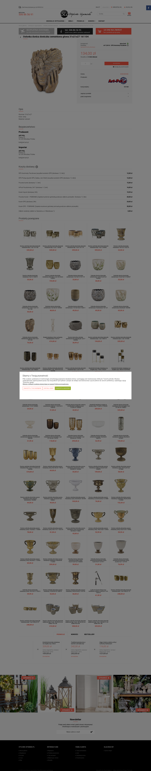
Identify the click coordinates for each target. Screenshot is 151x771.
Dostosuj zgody (48, 388)
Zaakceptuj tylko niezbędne (32, 388)
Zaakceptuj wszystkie (63, 388)
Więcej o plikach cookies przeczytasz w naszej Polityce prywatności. (46, 384)
